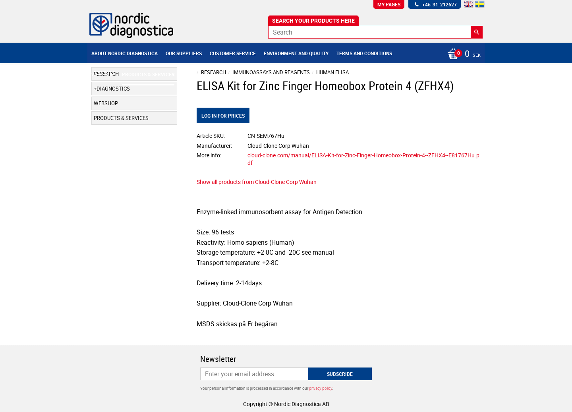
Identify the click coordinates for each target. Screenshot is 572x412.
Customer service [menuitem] (233, 53)
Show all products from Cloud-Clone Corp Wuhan (257, 182)
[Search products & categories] (375, 32)
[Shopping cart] (462, 54)
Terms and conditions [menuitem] (364, 53)
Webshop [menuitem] (102, 74)
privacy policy (320, 388)
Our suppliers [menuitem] (184, 53)
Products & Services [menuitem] (148, 74)
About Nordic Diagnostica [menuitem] (124, 53)
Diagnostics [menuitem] (113, 88)
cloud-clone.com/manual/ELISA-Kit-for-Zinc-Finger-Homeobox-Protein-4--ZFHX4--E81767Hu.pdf (363, 158)
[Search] (477, 32)
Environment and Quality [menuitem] (296, 53)
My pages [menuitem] (388, 4)
